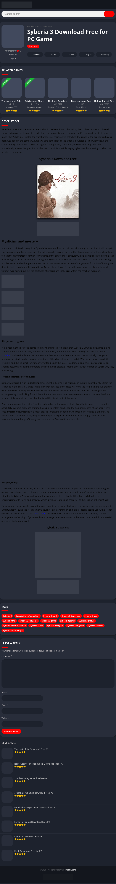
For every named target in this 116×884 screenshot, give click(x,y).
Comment (7, 657)
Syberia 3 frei (9, 622)
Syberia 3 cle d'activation (27, 617)
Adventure (47, 28)
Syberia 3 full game (28, 622)
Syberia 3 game (49, 622)
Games (38, 28)
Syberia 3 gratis (67, 622)
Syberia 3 (7, 617)
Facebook (34, 56)
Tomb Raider (39, 515)
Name (5, 693)
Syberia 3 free (90, 617)
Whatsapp (103, 56)
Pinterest (69, 56)
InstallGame (70, 871)
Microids (6, 356)
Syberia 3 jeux (36, 627)
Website (5, 719)
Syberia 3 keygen (55, 627)
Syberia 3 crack (50, 617)
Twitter (51, 56)
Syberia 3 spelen (95, 627)
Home (30, 28)
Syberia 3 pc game (75, 627)
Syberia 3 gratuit (86, 622)
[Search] (58, 14)
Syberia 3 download (71, 617)
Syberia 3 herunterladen (14, 627)
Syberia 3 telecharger (13, 632)
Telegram (86, 56)
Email (5, 706)
